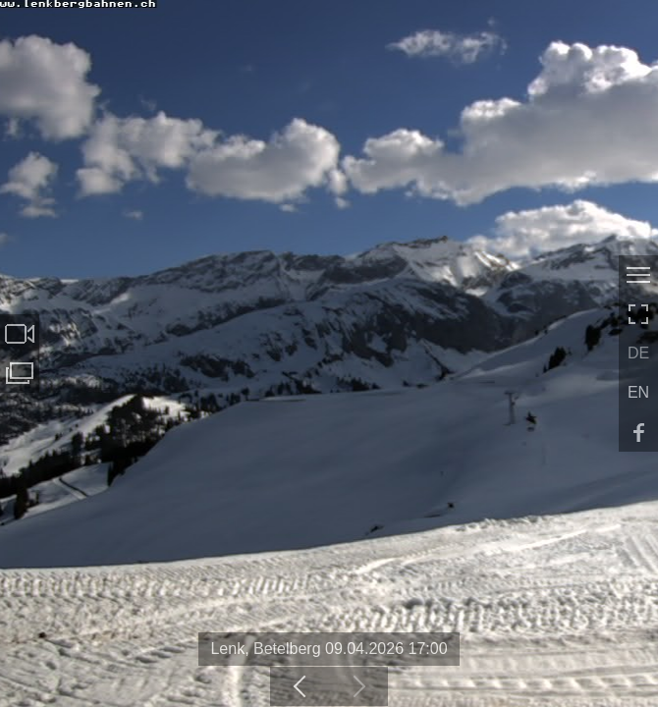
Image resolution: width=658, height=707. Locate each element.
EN (638, 392)
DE (638, 353)
